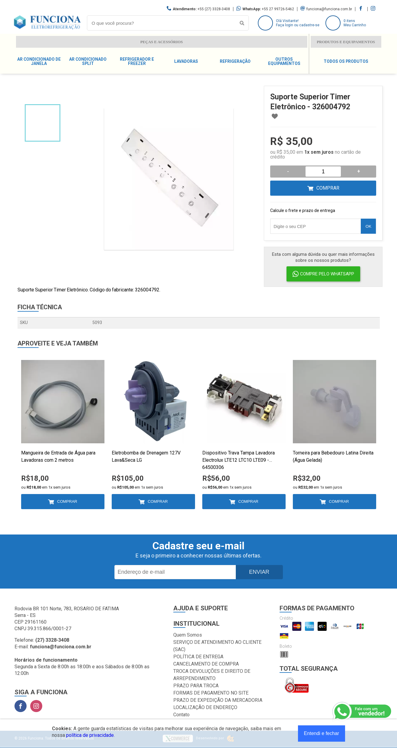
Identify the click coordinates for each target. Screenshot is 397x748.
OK (368, 226)
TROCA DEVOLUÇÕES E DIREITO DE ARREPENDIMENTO (211, 674)
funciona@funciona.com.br (329, 9)
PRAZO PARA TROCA (196, 686)
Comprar (327, 188)
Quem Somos (187, 635)
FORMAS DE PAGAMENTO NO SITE (210, 693)
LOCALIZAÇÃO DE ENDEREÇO (205, 707)
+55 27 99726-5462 (278, 9)
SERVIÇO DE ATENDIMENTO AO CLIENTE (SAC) (217, 645)
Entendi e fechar (321, 733)
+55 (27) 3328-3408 (213, 9)
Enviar (259, 572)
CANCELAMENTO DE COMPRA (206, 664)
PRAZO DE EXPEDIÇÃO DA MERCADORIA (217, 700)
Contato (181, 715)
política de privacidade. (90, 735)
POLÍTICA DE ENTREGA (198, 657)
